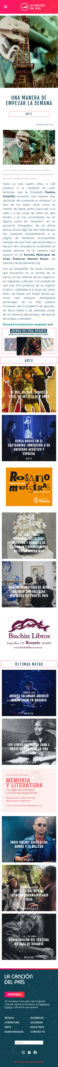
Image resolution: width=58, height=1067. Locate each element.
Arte (8, 1027)
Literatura (12, 1022)
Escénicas (37, 1018)
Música (9, 1018)
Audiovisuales (14, 1031)
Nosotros (37, 1027)
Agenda (14, 994)
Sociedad (36, 1022)
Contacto (37, 1031)
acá (50, 324)
